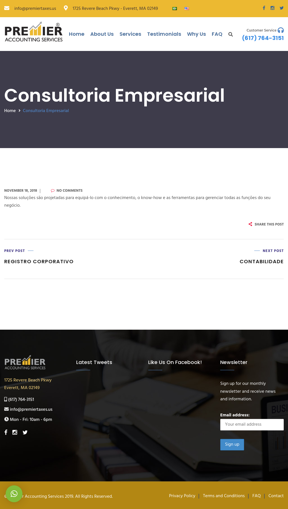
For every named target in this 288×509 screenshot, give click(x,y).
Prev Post (14, 251)
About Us (102, 33)
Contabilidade (262, 261)
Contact (276, 496)
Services (130, 33)
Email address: (252, 421)
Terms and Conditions (224, 496)
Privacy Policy (182, 496)
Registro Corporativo (39, 261)
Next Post (273, 251)
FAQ (217, 33)
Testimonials (164, 33)
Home (76, 33)
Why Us (196, 33)
